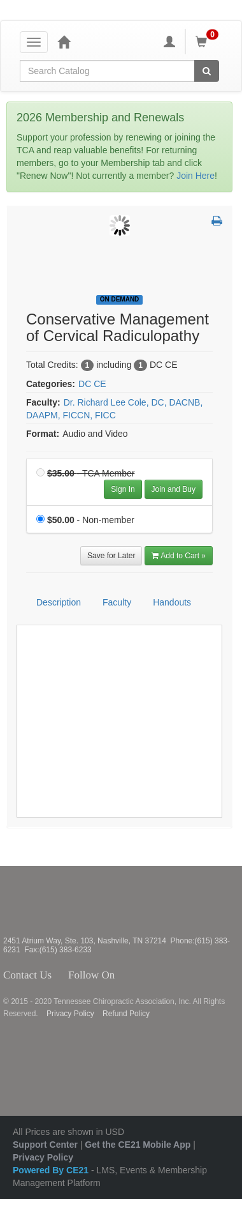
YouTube (176, 975)
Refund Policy (126, 1013)
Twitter (136, 975)
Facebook (121, 975)
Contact (61, 975)
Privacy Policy (70, 1013)
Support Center (45, 1144)
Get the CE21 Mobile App (137, 1144)
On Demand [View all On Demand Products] (119, 299)
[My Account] (169, 41)
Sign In (122, 489)
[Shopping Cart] (209, 41)
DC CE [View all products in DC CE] (92, 384)
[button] (216, 221)
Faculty (117, 602)
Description (58, 602)
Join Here (195, 176)
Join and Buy (174, 489)
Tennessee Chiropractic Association (37, 901)
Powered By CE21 (52, 1170)
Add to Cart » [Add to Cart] (179, 555)
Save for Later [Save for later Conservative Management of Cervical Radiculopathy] (111, 555)
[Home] (64, 41)
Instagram (153, 975)
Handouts (172, 602)
